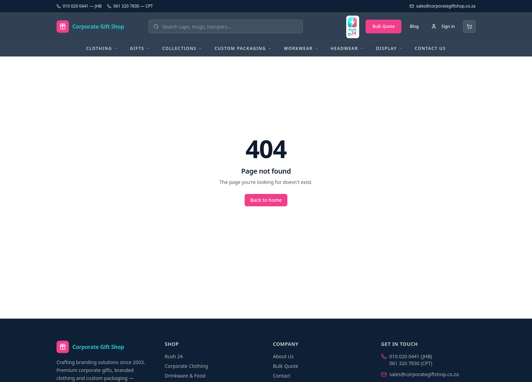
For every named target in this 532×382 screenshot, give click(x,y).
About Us (283, 356)
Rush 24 (174, 356)
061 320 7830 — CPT (130, 6)
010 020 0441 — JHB (79, 6)
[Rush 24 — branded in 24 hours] (352, 26)
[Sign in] (443, 26)
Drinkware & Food (185, 375)
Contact (281, 375)
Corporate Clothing (186, 366)
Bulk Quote (383, 26)
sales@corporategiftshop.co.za (424, 374)
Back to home (266, 200)
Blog (414, 26)
